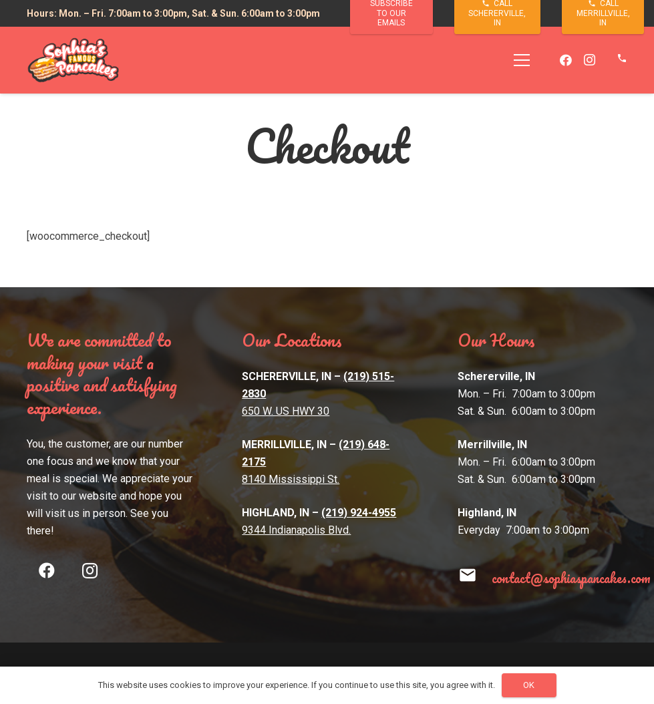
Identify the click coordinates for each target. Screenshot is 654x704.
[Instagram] (590, 60)
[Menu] (522, 60)
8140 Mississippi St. (290, 479)
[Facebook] (566, 60)
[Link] (73, 60)
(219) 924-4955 (358, 512)
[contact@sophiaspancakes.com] (475, 578)
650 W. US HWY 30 (285, 411)
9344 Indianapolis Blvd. (296, 530)
